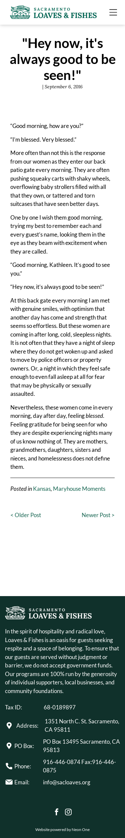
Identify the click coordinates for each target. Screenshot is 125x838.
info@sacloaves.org (66, 782)
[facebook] (57, 813)
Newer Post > (98, 514)
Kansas (42, 488)
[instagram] (68, 813)
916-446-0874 (61, 761)
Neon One (81, 829)
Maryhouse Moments (79, 488)
